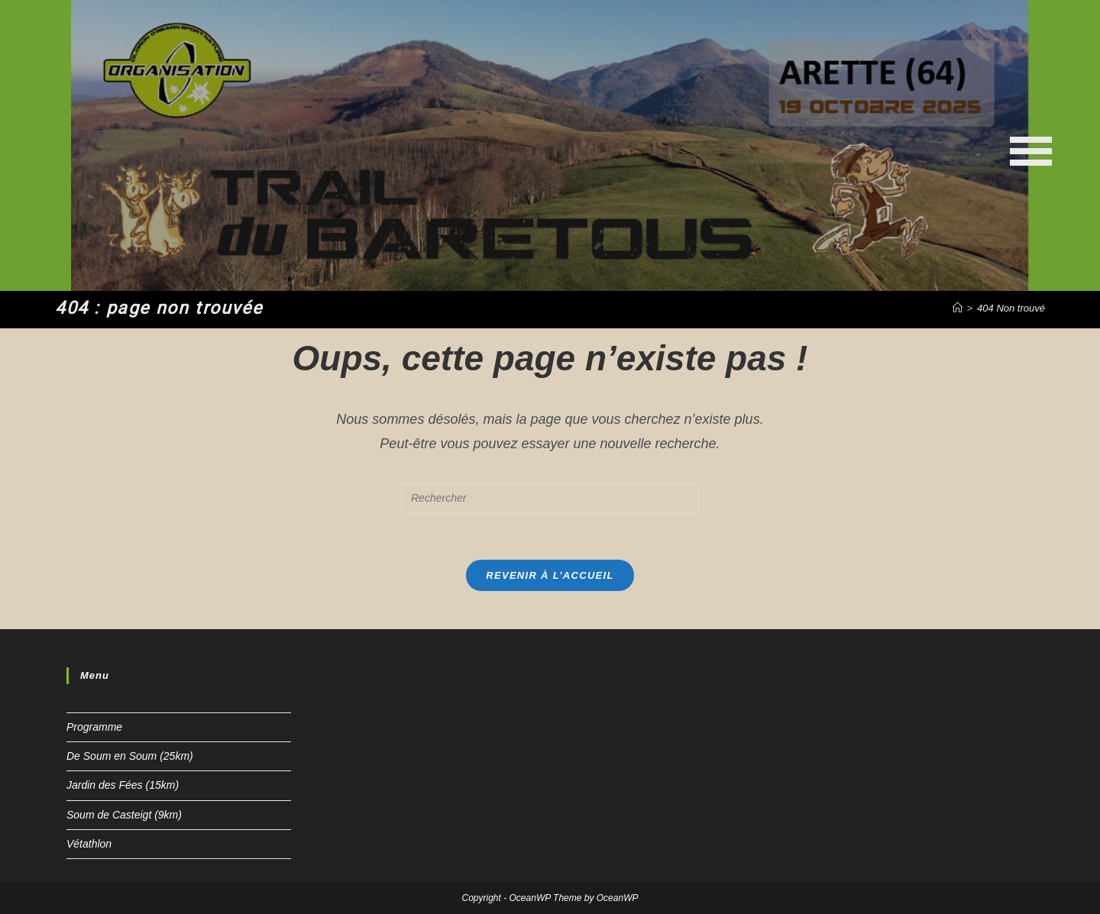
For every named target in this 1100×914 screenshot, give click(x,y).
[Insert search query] (550, 498)
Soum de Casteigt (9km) (124, 815)
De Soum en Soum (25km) (129, 756)
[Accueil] (957, 308)
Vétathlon (89, 844)
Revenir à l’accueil (549, 575)
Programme (94, 727)
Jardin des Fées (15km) (122, 785)
